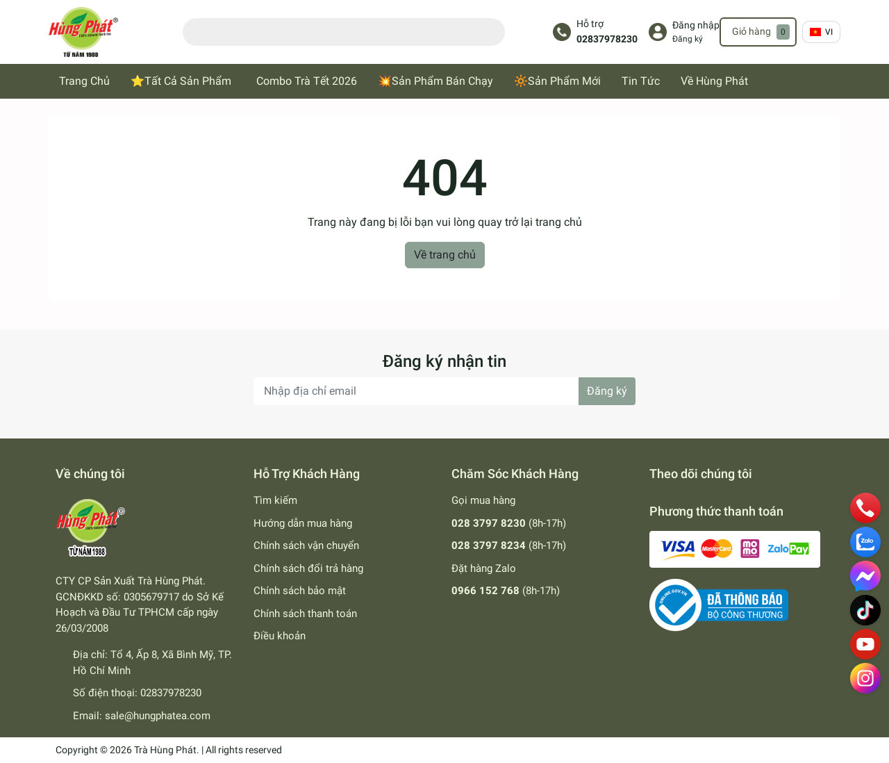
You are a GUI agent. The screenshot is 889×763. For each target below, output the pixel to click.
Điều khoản (280, 636)
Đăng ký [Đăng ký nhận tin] (607, 390)
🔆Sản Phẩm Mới (557, 81)
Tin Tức (641, 81)
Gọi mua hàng (483, 500)
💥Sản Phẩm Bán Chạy (435, 81)
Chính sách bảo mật (300, 590)
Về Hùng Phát (714, 81)
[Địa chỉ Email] (444, 391)
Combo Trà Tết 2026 (306, 81)
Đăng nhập (696, 25)
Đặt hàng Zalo (483, 568)
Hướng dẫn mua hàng (303, 523)
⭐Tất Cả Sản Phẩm (181, 81)
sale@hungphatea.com (157, 715)
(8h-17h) (508, 523)
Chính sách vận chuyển (306, 545)
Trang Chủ (84, 81)
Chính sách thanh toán (305, 613)
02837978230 (607, 39)
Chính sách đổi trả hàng (308, 568)
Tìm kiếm (275, 500)
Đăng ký (687, 39)
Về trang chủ (445, 254)
